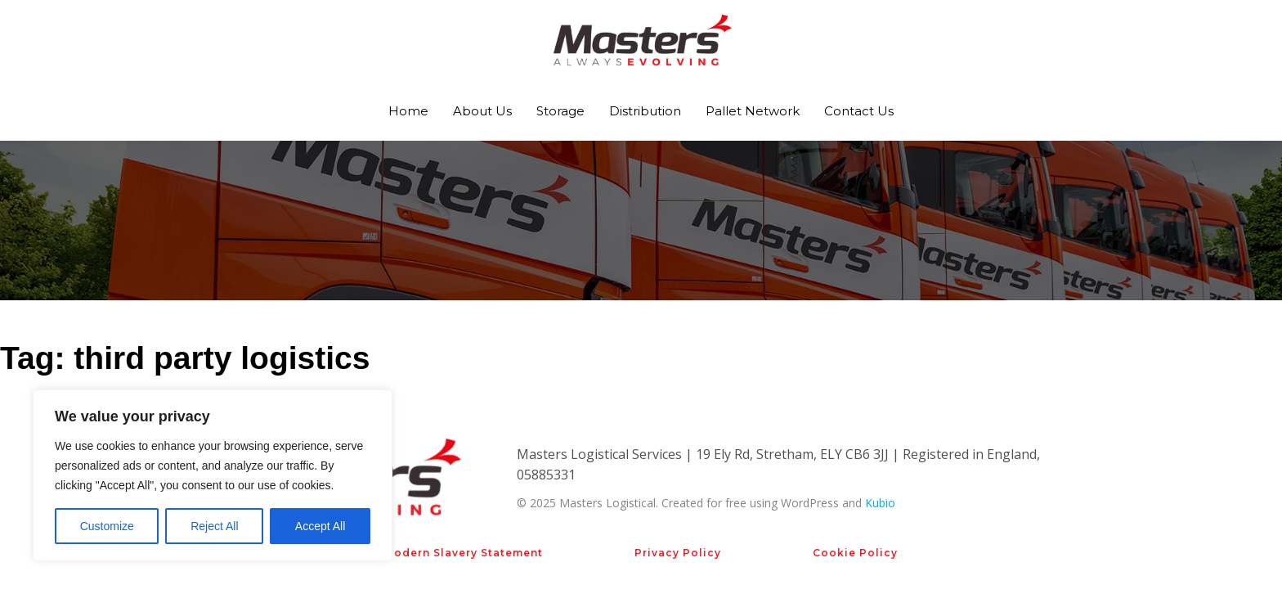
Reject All (214, 526)
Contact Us (859, 111)
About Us (482, 111)
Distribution (645, 111)
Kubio (880, 503)
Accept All (320, 526)
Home (408, 111)
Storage (560, 111)
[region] (212, 475)
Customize (107, 526)
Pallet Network (753, 111)
